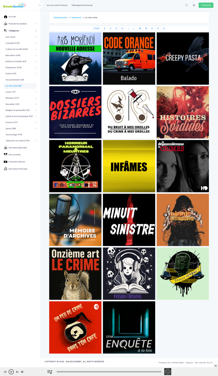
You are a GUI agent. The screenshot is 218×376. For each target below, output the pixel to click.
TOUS (96, 28)
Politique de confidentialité (171, 362)
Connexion (206, 5)
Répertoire (76, 17)
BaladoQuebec (61, 17)
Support (189, 362)
